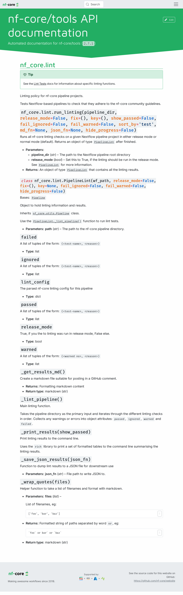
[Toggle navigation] (176, 4)
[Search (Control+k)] (94, 4)
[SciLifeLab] (103, 578)
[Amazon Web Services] (88, 578)
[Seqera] (81, 578)
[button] (160, 514)
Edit (169, 19)
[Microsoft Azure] (96, 578)
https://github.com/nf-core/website (154, 580)
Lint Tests (40, 83)
